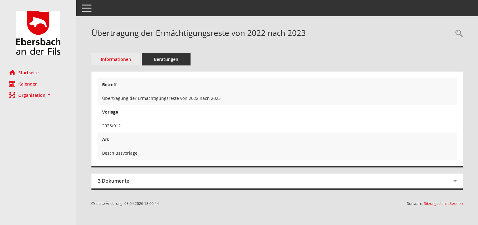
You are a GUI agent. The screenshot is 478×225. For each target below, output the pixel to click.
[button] (38, 95)
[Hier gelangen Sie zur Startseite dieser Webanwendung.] (38, 33)
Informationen (116, 59)
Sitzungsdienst (443, 203)
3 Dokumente (113, 181)
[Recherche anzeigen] (457, 34)
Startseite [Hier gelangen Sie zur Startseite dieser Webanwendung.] (24, 72)
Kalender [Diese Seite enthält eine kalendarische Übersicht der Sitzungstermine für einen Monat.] (23, 84)
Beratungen (166, 59)
